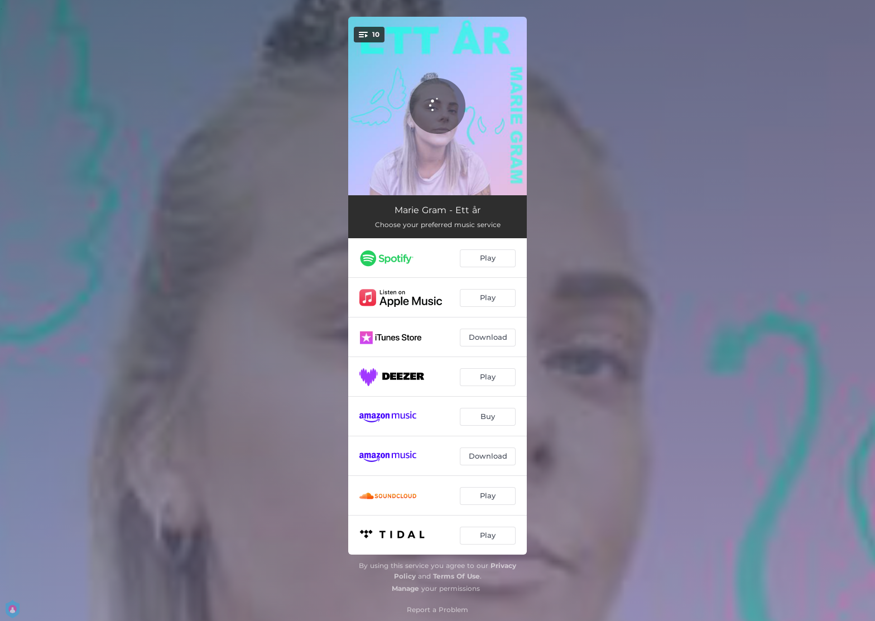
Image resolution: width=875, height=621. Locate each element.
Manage (405, 588)
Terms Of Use (456, 576)
